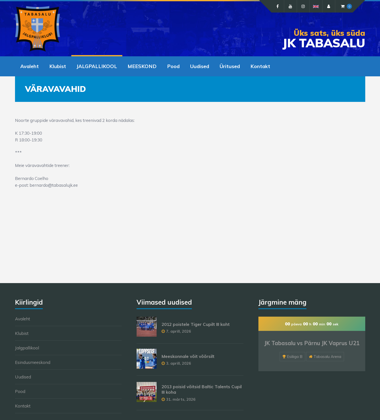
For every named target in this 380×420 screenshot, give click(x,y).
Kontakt (260, 66)
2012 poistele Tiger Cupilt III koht (196, 324)
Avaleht (29, 66)
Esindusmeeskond (32, 362)
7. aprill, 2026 (178, 331)
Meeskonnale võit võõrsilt (188, 356)
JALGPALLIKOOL (97, 66)
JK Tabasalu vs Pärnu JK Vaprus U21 (311, 343)
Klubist (57, 66)
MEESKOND (142, 66)
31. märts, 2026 (180, 399)
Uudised (199, 66)
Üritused (230, 66)
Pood (173, 66)
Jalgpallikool (27, 348)
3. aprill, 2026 (178, 363)
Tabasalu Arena (327, 356)
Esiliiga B (294, 356)
